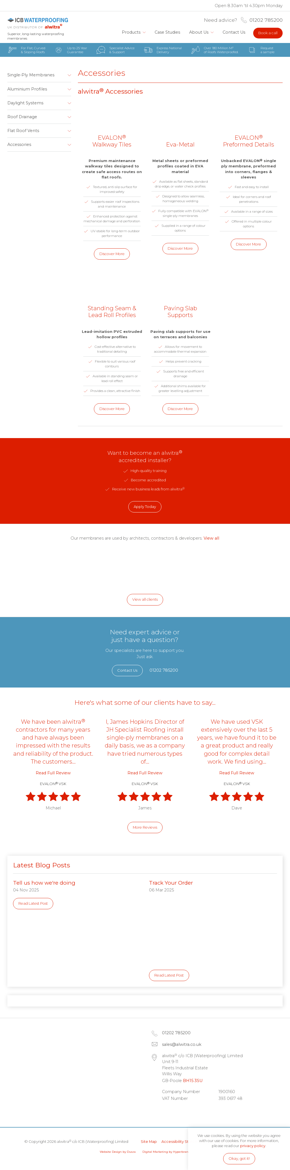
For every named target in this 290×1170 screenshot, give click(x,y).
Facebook (183, 1112)
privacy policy (252, 1146)
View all (211, 538)
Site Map (149, 1141)
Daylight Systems (25, 102)
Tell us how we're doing (44, 883)
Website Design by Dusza (118, 1152)
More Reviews (145, 827)
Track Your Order (171, 883)
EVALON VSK (53, 784)
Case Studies (167, 32)
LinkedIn (169, 1112)
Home (111, 32)
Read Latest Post (33, 903)
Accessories (19, 144)
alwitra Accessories (110, 91)
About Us (198, 32)
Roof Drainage (22, 116)
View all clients (145, 599)
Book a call (268, 33)
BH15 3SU (192, 1080)
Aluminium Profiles (27, 89)
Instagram (198, 1112)
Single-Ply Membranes (30, 74)
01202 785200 (266, 20)
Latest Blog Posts (41, 865)
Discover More (112, 254)
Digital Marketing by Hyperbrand (166, 1152)
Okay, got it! (239, 1158)
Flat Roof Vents (23, 130)
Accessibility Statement (183, 1141)
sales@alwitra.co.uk (181, 1044)
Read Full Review (53, 772)
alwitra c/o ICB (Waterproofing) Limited (37, 23)
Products (131, 32)
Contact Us (234, 32)
